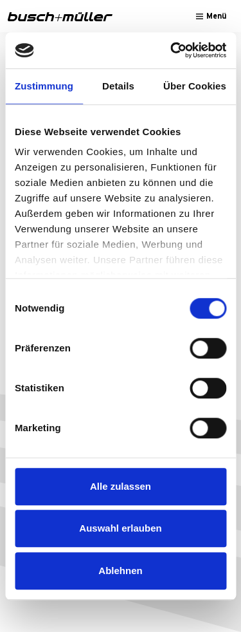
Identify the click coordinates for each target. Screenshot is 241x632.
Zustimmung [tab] (44, 85)
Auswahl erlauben (120, 528)
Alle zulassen (120, 486)
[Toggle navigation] (211, 16)
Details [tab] (118, 85)
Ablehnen (120, 570)
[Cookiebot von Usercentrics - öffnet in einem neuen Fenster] (171, 50)
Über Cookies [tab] (194, 85)
